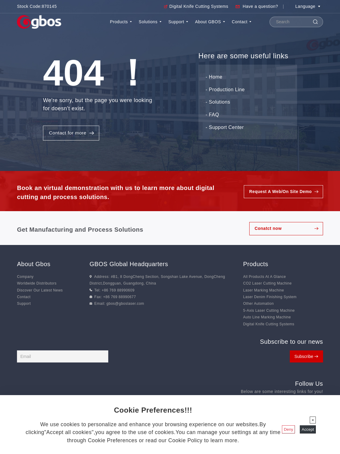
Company (25, 277)
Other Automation (258, 304)
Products (121, 21)
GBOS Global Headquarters (129, 264)
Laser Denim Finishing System (270, 298)
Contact (241, 21)
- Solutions (218, 102)
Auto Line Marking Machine (267, 318)
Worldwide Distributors (37, 284)
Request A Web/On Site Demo (280, 192)
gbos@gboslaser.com (125, 304)
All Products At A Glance (264, 277)
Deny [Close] (288, 429)
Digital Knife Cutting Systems (198, 6)
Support (178, 21)
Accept (308, 429)
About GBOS (210, 21)
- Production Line (225, 89)
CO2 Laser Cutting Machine (267, 284)
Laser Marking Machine (263, 291)
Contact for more (68, 133)
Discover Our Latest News (40, 291)
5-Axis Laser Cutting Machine (269, 311)
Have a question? (260, 6)
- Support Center (225, 127)
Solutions (150, 21)
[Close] (313, 420)
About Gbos (34, 264)
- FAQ (212, 115)
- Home (214, 77)
